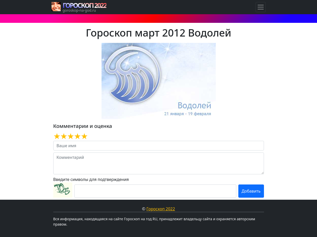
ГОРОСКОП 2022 (84, 5)
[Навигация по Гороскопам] (261, 7)
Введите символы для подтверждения (91, 179)
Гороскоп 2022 (160, 209)
